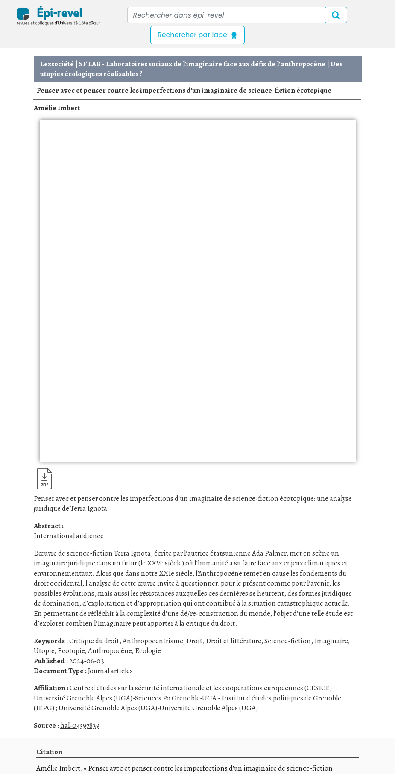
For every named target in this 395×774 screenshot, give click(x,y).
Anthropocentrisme (153, 641)
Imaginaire (331, 641)
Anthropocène (110, 651)
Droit (194, 641)
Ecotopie (71, 651)
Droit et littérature (233, 641)
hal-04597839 (79, 725)
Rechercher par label (197, 35)
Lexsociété (57, 64)
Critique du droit (94, 641)
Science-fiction (287, 641)
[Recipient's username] (237, 15)
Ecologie (148, 651)
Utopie (44, 651)
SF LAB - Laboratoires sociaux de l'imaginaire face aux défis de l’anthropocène (202, 64)
